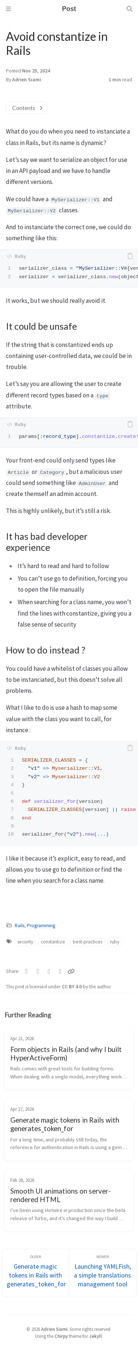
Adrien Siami (26, 80)
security (25, 942)
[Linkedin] (60, 971)
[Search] (129, 9)
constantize (53, 942)
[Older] (36, 1273)
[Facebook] (38, 971)
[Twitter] (26, 971)
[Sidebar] (8, 9)
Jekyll (95, 1336)
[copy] (130, 256)
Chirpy (61, 1336)
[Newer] (103, 1273)
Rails (19, 925)
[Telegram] (49, 971)
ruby (114, 942)
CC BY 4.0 (72, 987)
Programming (41, 925)
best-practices (87, 942)
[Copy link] (71, 971)
